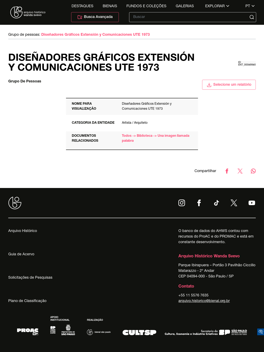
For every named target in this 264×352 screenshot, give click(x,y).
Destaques (82, 6)
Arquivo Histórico (22, 231)
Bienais (110, 6)
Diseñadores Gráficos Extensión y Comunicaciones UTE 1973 (95, 35)
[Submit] (252, 17)
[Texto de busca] (189, 17)
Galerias (185, 6)
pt (247, 6)
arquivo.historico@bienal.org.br (204, 301)
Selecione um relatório (229, 84)
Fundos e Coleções (146, 6)
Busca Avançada (95, 17)
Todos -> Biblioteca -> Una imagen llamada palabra (155, 138)
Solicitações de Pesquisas (30, 278)
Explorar (215, 6)
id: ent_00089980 (247, 63)
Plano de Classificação (27, 301)
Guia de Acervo (21, 254)
